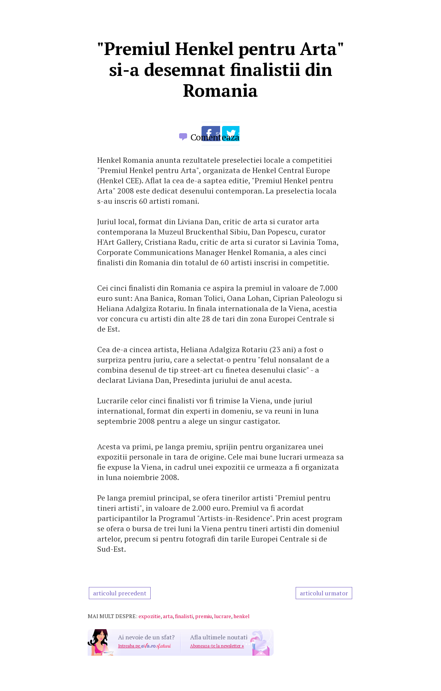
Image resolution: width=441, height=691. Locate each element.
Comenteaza (215, 137)
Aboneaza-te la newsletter (217, 646)
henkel (241, 616)
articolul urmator (324, 593)
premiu (203, 616)
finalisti (184, 616)
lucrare (222, 616)
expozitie (150, 616)
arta (168, 616)
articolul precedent (119, 593)
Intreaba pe (144, 646)
